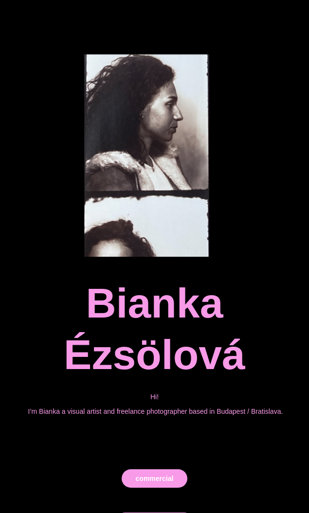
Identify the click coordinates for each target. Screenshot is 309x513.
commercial (155, 478)
